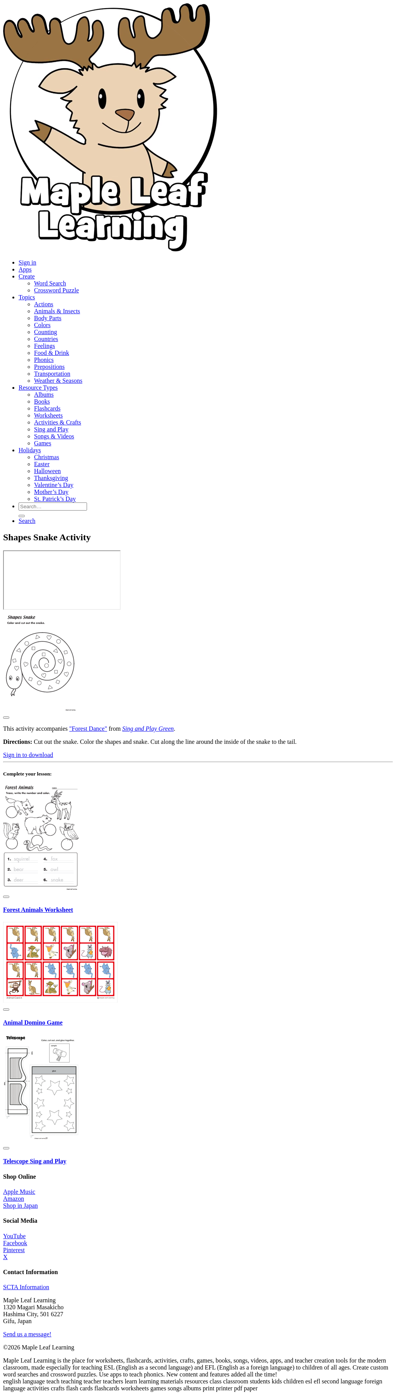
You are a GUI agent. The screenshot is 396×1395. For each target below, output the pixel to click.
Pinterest (14, 1250)
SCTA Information (26, 1287)
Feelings (44, 346)
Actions (43, 304)
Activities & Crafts (57, 422)
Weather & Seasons (58, 380)
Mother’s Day (51, 492)
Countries (46, 339)
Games (42, 443)
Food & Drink (51, 353)
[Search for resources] (53, 506)
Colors (42, 325)
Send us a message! (27, 1334)
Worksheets (48, 415)
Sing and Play (51, 429)
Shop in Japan (20, 1205)
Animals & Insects (57, 311)
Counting (45, 332)
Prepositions (49, 366)
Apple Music (19, 1191)
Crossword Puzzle (56, 290)
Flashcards (47, 408)
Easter (42, 464)
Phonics (44, 359)
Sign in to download (28, 755)
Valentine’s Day (53, 485)
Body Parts (47, 318)
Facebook (15, 1243)
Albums (44, 394)
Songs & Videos (54, 436)
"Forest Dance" (88, 728)
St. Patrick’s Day (55, 499)
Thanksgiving (51, 478)
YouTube (14, 1236)
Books (42, 401)
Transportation (52, 373)
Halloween (47, 471)
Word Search (50, 283)
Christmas (46, 457)
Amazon (13, 1198)
